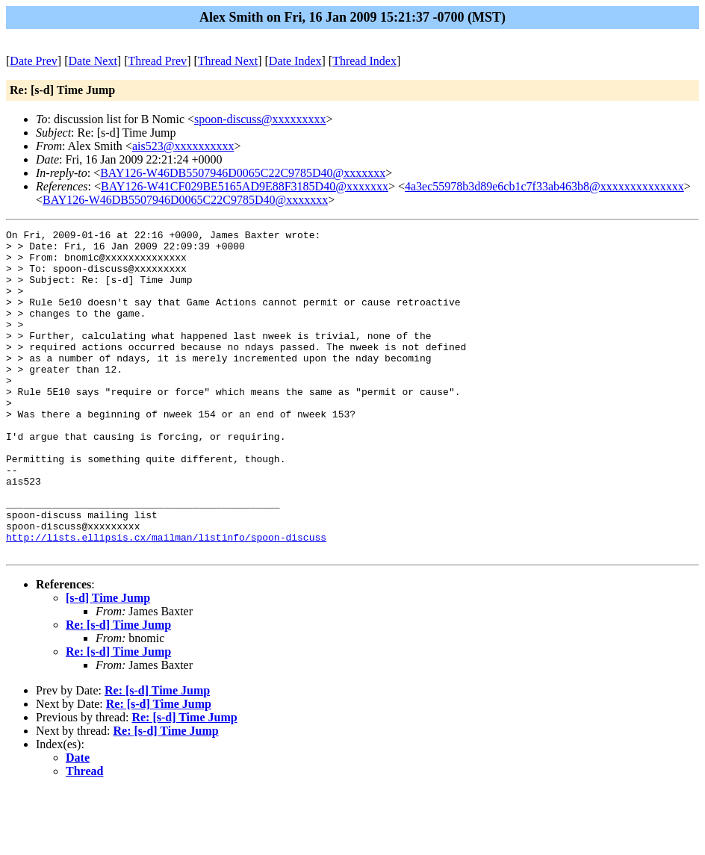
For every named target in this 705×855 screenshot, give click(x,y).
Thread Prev (157, 61)
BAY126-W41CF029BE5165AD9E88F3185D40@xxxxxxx (244, 186)
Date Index (295, 61)
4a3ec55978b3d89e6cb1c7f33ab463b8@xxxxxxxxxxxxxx (544, 186)
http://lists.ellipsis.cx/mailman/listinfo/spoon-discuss (166, 599)
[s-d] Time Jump (108, 662)
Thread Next (228, 61)
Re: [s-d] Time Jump (118, 689)
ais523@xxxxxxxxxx (183, 146)
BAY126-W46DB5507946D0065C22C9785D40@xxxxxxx (242, 173)
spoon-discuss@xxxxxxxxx (260, 119)
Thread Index (364, 61)
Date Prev (34, 61)
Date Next (93, 61)
